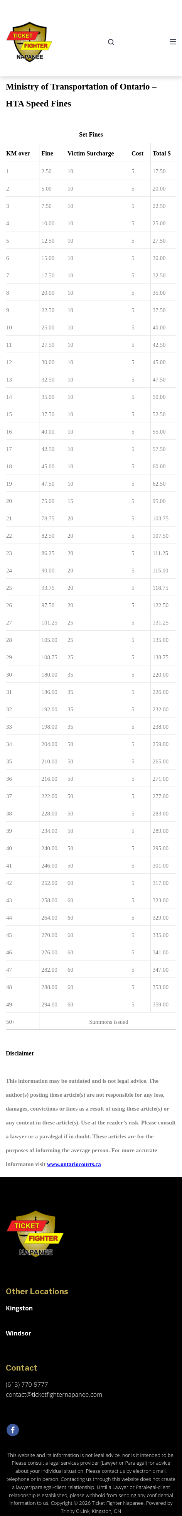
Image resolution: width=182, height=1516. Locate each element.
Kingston (19, 1308)
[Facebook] (13, 1430)
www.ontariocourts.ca (74, 1164)
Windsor (18, 1333)
